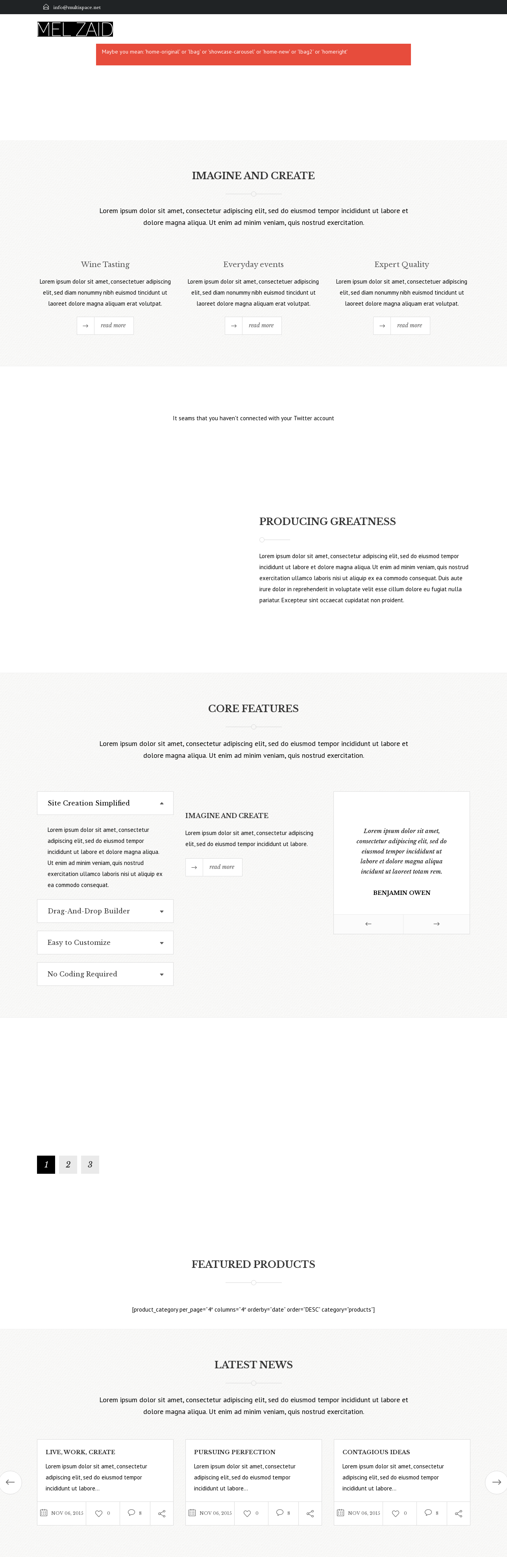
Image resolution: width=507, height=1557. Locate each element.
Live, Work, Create (80, 1452)
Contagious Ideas (376, 1452)
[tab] (105, 803)
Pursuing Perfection (235, 1452)
